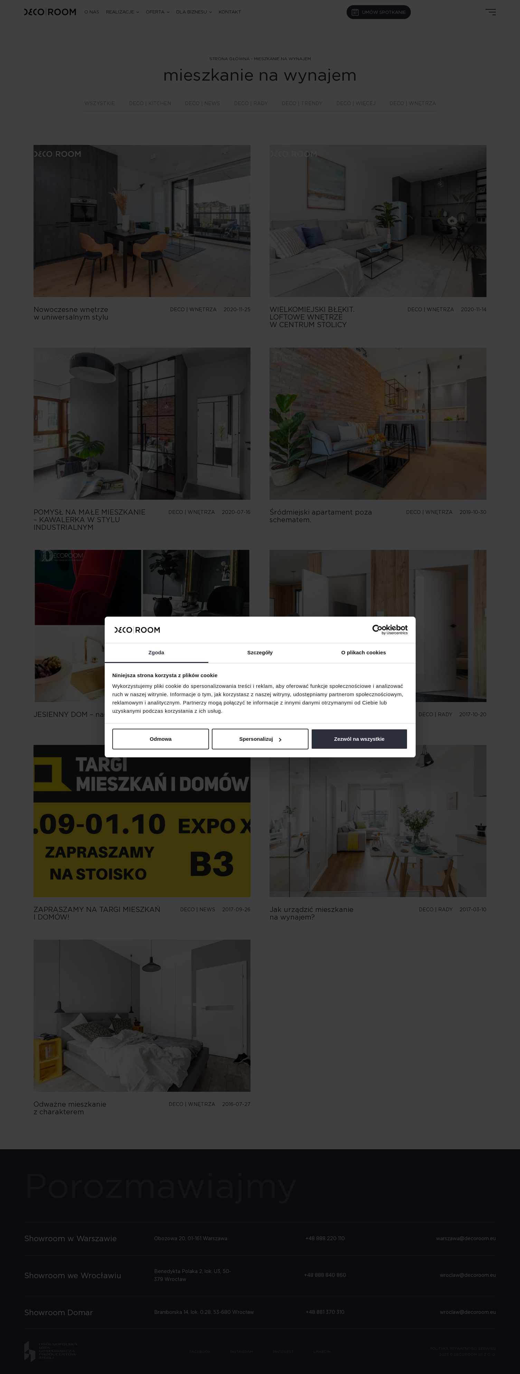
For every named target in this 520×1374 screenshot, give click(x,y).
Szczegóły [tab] (260, 652)
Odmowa (160, 739)
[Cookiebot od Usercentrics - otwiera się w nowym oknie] (377, 630)
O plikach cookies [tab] (363, 652)
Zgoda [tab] (156, 652)
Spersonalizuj (260, 739)
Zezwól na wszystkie (359, 739)
